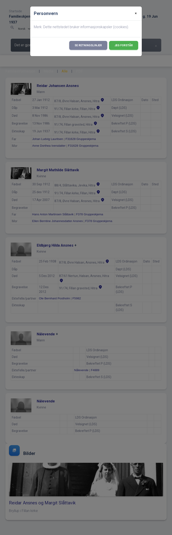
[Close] (135, 13)
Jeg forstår (123, 45)
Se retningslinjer (88, 45)
